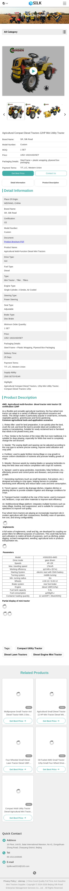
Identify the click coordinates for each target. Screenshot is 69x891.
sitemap (21, 881)
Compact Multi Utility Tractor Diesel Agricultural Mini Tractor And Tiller (17, 810)
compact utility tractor (29, 648)
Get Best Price (18, 173)
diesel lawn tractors (15, 654)
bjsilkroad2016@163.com (18, 866)
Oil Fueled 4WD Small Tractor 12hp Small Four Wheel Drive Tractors (51, 762)
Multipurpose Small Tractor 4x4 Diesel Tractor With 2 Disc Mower (18, 713)
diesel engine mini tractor (47, 654)
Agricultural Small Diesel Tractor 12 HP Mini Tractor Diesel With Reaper (51, 713)
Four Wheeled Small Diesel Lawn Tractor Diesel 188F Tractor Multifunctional (18, 762)
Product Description (50, 183)
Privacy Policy (9, 881)
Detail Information (18, 183)
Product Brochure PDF (14, 242)
